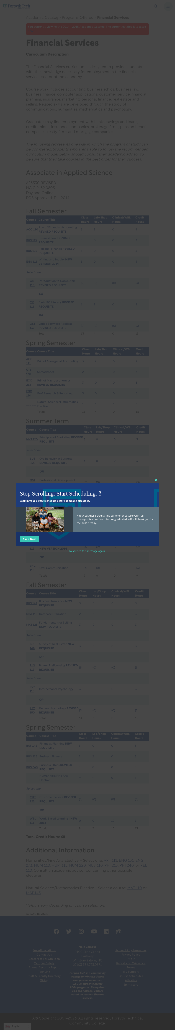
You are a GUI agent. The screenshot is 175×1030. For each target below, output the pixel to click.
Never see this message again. (87, 550)
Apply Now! (30, 538)
